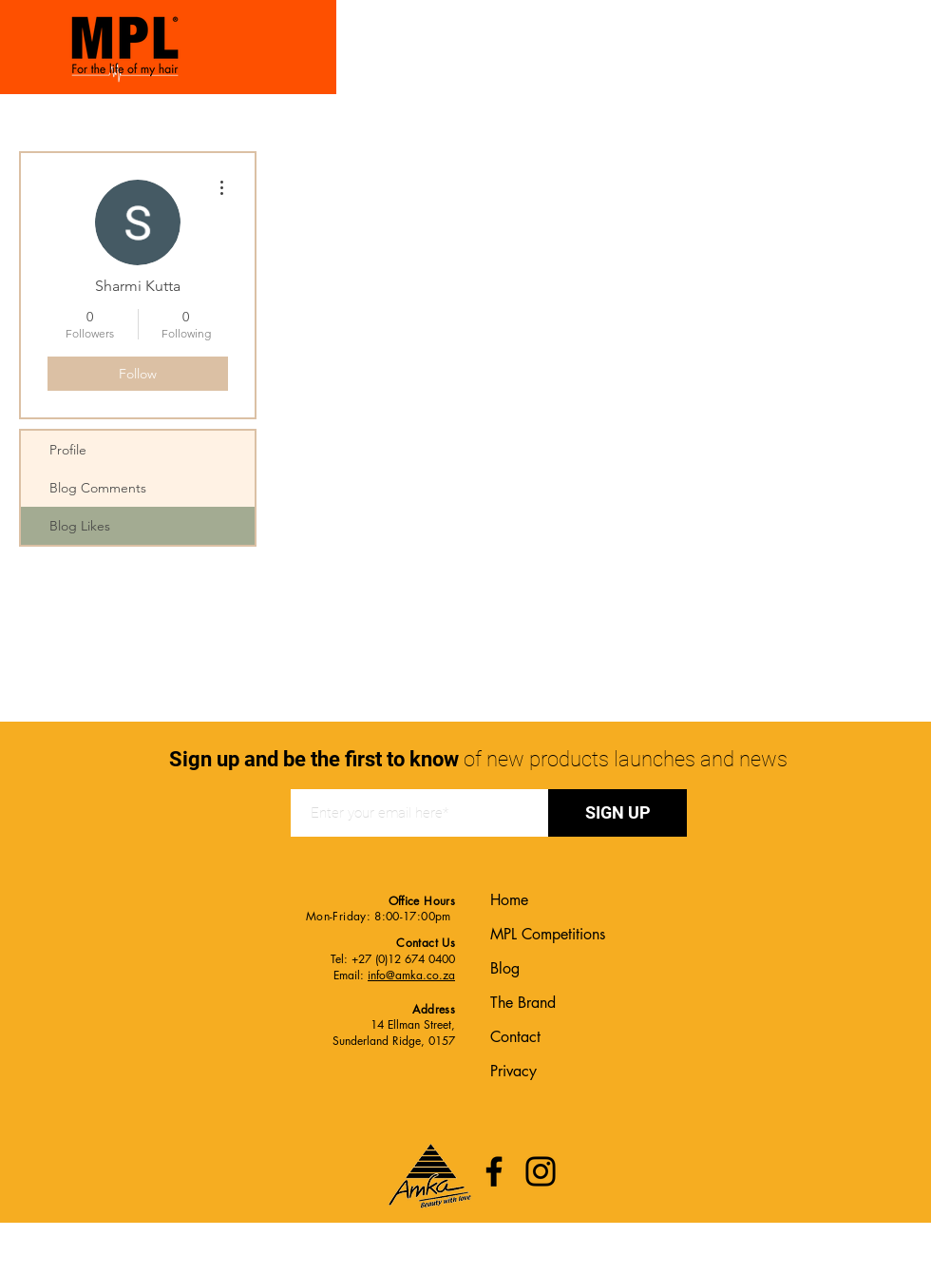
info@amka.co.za (411, 975)
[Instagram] (540, 1171)
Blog (505, 968)
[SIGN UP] (617, 813)
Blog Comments (97, 487)
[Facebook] (494, 1171)
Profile (67, 449)
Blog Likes (79, 525)
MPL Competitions (547, 934)
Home (509, 900)
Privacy (513, 1071)
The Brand (523, 1003)
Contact (515, 1037)
